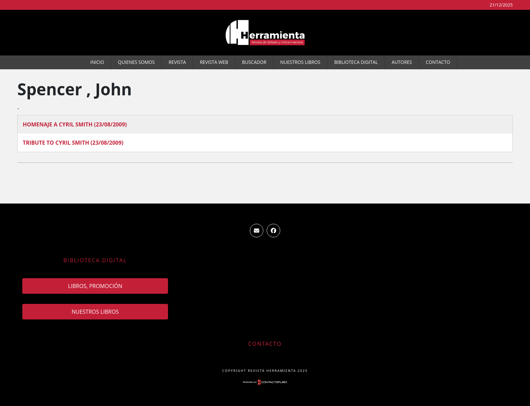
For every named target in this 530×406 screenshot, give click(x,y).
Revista (177, 62)
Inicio (97, 62)
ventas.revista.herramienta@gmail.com (256, 230)
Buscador (254, 62)
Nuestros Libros (300, 62)
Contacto (438, 62)
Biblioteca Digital (356, 62)
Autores (402, 62)
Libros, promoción (95, 286)
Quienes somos (136, 62)
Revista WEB (214, 62)
